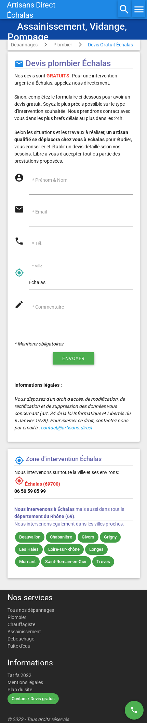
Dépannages (24, 44)
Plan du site (20, 689)
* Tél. (37, 243)
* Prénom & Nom (49, 180)
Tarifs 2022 (19, 675)
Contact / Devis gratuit (33, 698)
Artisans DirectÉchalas (31, 10)
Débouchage (21, 638)
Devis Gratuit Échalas (110, 44)
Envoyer (73, 358)
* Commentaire (48, 307)
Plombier (62, 44)
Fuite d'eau (19, 646)
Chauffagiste (21, 624)
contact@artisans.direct (66, 427)
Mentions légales (25, 682)
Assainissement (24, 631)
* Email (39, 212)
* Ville (37, 266)
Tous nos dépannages (31, 610)
